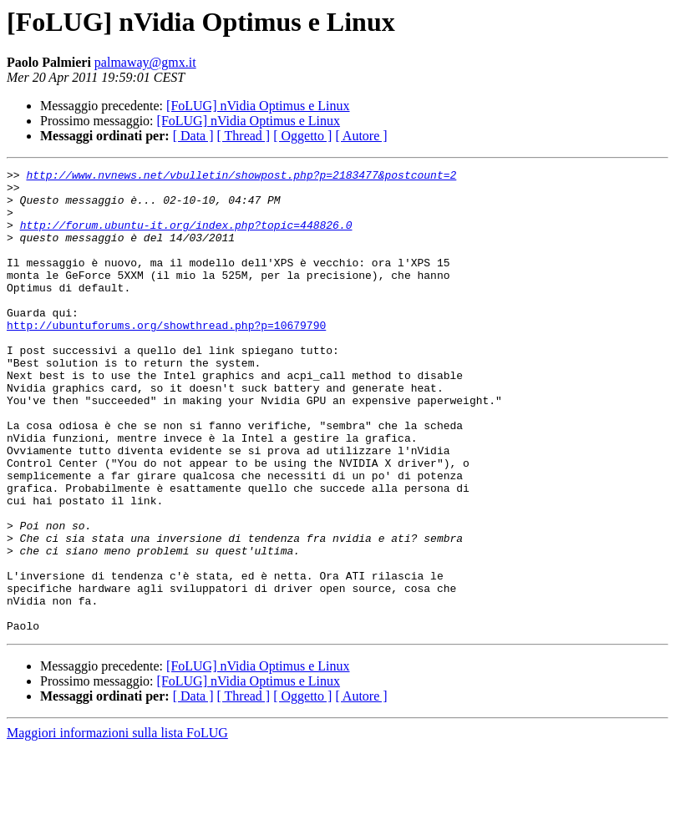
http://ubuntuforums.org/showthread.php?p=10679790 (166, 357)
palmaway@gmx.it (145, 62)
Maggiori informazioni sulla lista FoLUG (117, 825)
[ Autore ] (361, 136)
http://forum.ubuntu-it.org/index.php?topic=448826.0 (186, 237)
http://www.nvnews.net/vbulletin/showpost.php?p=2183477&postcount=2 (241, 177)
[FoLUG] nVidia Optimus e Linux (257, 106)
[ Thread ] (244, 136)
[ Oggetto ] (302, 136)
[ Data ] (193, 136)
